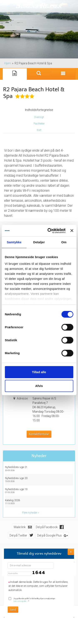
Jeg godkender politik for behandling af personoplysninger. (34, 599)
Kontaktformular (39, 434)
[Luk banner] (71, 230)
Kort (39, 130)
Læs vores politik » (20, 601)
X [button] (71, 551)
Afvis (39, 386)
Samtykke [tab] (14, 242)
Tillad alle (39, 372)
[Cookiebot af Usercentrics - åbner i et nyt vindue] (49, 230)
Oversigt (39, 117)
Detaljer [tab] (39, 242)
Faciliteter (39, 123)
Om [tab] (64, 242)
